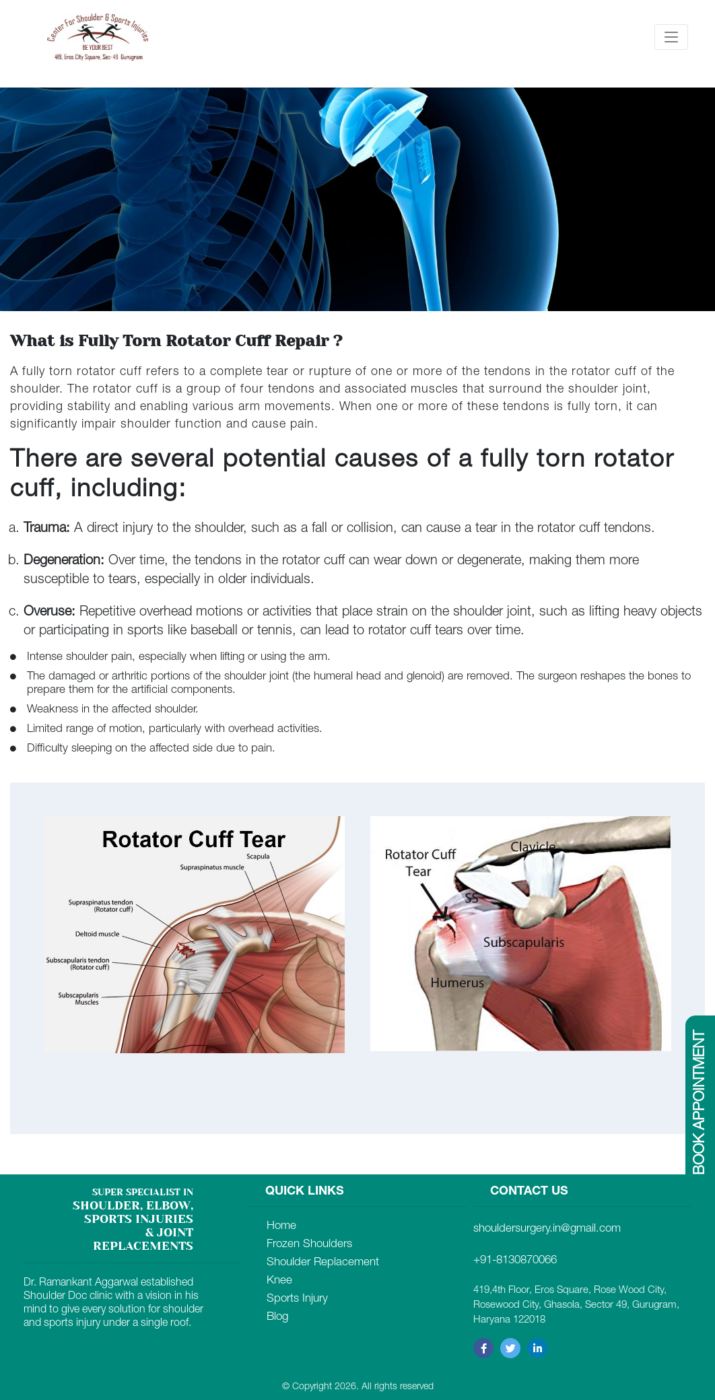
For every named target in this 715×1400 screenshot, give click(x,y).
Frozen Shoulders (309, 1245)
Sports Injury (297, 1299)
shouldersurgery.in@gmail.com (547, 1229)
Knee (279, 1281)
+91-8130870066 (515, 1261)
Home (281, 1226)
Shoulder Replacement (323, 1263)
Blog (277, 1317)
